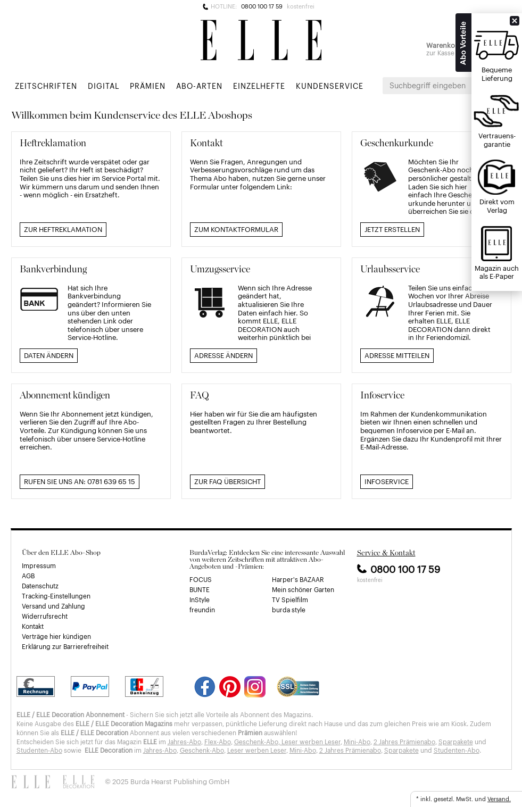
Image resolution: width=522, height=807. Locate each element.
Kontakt (206, 142)
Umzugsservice (220, 268)
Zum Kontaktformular (236, 229)
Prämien (147, 85)
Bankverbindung (53, 268)
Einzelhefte (259, 85)
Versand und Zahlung (53, 606)
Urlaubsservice (390, 268)
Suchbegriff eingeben (428, 85)
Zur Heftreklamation (63, 229)
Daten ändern (48, 355)
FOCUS (200, 579)
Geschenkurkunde (396, 142)
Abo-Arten (199, 85)
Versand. (499, 798)
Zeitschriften (46, 85)
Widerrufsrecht (45, 616)
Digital (103, 85)
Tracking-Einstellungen (56, 596)
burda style (288, 609)
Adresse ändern (223, 355)
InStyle (199, 599)
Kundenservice (329, 85)
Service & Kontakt (386, 552)
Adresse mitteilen (396, 355)
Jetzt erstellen (392, 229)
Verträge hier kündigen (56, 636)
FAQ (199, 395)
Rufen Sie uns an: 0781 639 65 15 (79, 481)
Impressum (39, 565)
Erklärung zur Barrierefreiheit (65, 646)
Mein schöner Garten (303, 589)
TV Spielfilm (290, 599)
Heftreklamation (53, 142)
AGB (28, 575)
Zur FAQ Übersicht (227, 481)
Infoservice (382, 395)
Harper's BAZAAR (298, 579)
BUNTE (199, 589)
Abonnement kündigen (65, 395)
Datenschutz (40, 585)
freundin (202, 609)
